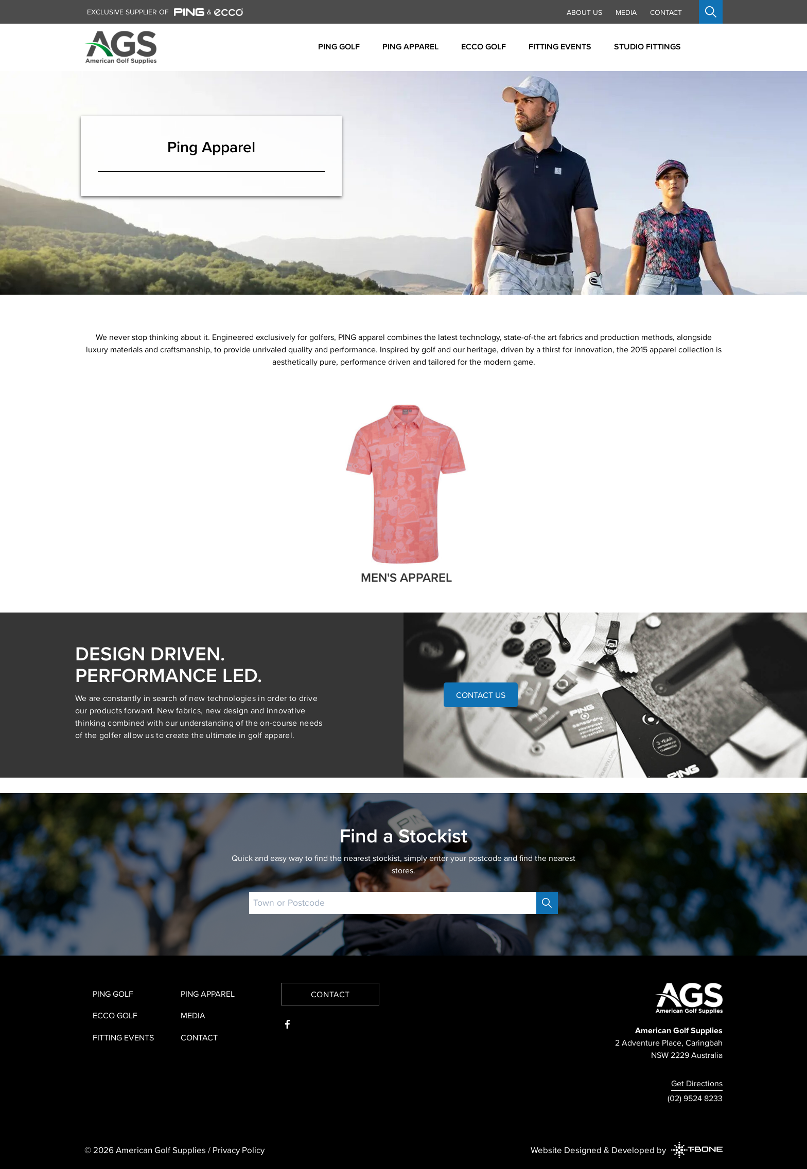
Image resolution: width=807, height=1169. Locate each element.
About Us (584, 12)
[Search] (547, 902)
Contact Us (480, 694)
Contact (666, 12)
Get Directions (697, 1083)
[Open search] (710, 11)
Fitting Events (123, 1037)
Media (626, 12)
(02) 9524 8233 (695, 1098)
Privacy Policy (239, 1150)
